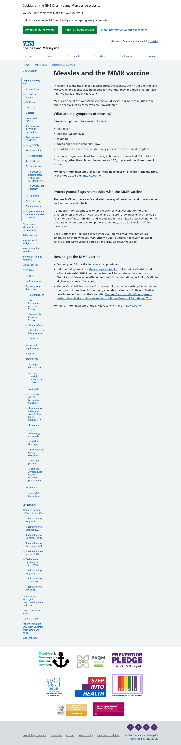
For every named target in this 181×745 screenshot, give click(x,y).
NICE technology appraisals (34, 433)
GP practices (32, 161)
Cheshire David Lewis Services (36, 332)
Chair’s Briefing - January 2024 (34, 553)
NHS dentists (32, 195)
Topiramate (35, 425)
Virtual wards (29, 504)
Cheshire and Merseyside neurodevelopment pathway (33, 601)
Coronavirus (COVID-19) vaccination (32, 129)
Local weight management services (38, 377)
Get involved (126, 56)
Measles (29, 112)
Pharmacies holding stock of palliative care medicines (36, 176)
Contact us (56, 735)
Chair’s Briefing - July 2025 (34, 588)
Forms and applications (31, 347)
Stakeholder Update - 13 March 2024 (32, 562)
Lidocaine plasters (33, 462)
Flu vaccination (34, 150)
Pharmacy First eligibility (36, 187)
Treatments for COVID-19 (33, 139)
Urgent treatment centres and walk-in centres (35, 214)
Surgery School (30, 637)
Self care (30, 102)
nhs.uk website (91, 175)
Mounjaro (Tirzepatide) (34, 366)
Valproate (34, 389)
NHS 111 (30, 107)
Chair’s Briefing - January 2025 (34, 580)
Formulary (31, 487)
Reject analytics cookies (79, 29)
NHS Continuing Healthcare (31, 250)
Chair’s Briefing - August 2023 (34, 520)
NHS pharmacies (34, 166)
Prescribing (28, 270)
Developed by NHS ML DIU (144, 738)
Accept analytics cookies (40, 29)
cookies (154, 41)
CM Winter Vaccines (31, 96)
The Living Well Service (103, 269)
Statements (32, 358)
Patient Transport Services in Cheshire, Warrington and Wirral (33, 628)
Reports (30, 353)
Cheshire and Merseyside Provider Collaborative (33, 227)
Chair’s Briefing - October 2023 (34, 528)
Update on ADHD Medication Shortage (34, 398)
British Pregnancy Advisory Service (33, 304)
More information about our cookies (124, 30)
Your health (73, 56)
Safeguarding (30, 235)
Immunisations (36, 294)
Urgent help (32, 89)
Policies (30, 275)
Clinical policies (30, 264)
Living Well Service (31, 119)
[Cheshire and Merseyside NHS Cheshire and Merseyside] (41, 45)
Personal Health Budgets (31, 242)
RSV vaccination (34, 155)
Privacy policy (86, 735)
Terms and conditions (108, 735)
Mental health (33, 206)
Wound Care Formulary (35, 495)
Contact (152, 56)
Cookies (70, 735)
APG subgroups (34, 281)
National (33, 338)
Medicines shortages (33, 443)
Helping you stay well (63, 64)
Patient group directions (33, 288)
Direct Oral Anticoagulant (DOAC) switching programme (35, 474)
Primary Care (35, 325)
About (28, 56)
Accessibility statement (34, 735)
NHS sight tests (33, 201)
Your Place (99, 56)
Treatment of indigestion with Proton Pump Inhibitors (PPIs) (36, 414)
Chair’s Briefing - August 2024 (34, 572)
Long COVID (32, 145)
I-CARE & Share (30, 618)
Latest (49, 56)
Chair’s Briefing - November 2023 (34, 536)
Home (26, 64)
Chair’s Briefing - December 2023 (34, 544)
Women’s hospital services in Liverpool (33, 511)
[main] (90, 358)
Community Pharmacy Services (34, 317)
